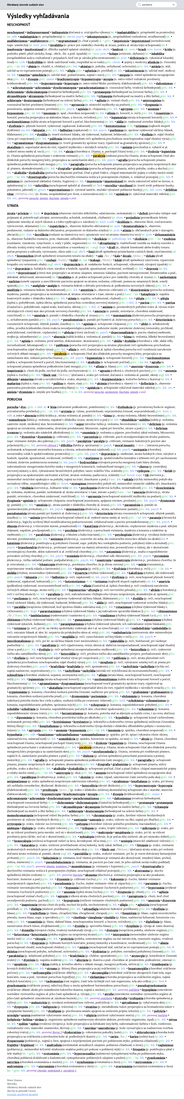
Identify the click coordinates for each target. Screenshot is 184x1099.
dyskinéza (99, 951)
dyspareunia (15, 1040)
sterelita (111, 185)
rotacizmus (123, 607)
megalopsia (122, 832)
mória (142, 564)
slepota (44, 198)
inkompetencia (97, 36)
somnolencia (17, 419)
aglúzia (101, 100)
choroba (41, 1070)
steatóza (91, 1006)
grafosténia (80, 168)
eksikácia (141, 239)
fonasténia (129, 913)
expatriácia (57, 226)
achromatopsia (23, 87)
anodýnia (13, 290)
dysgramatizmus (47, 143)
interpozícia (121, 934)
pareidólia (81, 853)
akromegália (100, 972)
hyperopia (71, 83)
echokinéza (136, 700)
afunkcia (153, 62)
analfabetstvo (39, 41)
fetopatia (139, 1049)
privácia (23, 213)
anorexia (137, 366)
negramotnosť (68, 41)
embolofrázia (141, 628)
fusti (91, 251)
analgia (52, 285)
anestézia (87, 290)
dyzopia (33, 79)
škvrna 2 (57, 1032)
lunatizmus (46, 734)
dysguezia (124, 892)
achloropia (14, 100)
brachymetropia (68, 79)
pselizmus (117, 130)
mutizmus (92, 458)
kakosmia (117, 879)
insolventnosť (34, 49)
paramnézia (132, 505)
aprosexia (77, 104)
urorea (25, 1015)
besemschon (25, 256)
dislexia (88, 755)
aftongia (93, 590)
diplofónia (152, 921)
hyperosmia (156, 887)
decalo (127, 256)
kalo (117, 256)
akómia (102, 383)
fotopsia (142, 845)
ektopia (40, 938)
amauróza (27, 379)
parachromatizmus (92, 87)
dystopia (112, 930)
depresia (152, 268)
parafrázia (49, 645)
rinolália (109, 917)
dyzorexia (152, 366)
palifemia (56, 138)
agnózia (83, 109)
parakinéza (16, 955)
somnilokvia (67, 738)
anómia (127, 147)
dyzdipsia (54, 1011)
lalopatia (39, 130)
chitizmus (14, 619)
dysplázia (132, 926)
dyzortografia (37, 177)
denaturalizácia (133, 226)
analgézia (39, 285)
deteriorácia (164, 319)
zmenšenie (106, 998)
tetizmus (142, 126)
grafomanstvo (160, 692)
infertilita (42, 185)
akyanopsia (36, 96)
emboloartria (122, 632)
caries (114, 1036)
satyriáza (13, 1062)
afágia (71, 70)
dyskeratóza (72, 1032)
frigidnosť (27, 1045)
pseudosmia (63, 883)
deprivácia (51, 213)
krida (168, 49)
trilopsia (88, 828)
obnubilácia (129, 419)
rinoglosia (95, 917)
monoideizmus (81, 866)
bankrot (117, 49)
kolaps (113, 53)
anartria (164, 581)
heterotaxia (39, 934)
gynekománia (156, 1057)
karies (134, 1036)
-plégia (164, 298)
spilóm (23, 1023)
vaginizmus (165, 1045)
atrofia (109, 994)
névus (173, 1019)
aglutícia (91, 70)
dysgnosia (152, 104)
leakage (95, 260)
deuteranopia (33, 100)
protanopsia (102, 92)
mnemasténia (122, 315)
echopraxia (98, 704)
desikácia (100, 239)
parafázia (54, 594)
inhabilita (157, 53)
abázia (32, 66)
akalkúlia (20, 172)
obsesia (12, 526)
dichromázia (15, 92)
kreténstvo (81, 721)
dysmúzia (25, 392)
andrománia (15, 1066)
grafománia (140, 692)
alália (120, 121)
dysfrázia (120, 568)
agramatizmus (23, 143)
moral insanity (125, 445)
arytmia (66, 411)
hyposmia (72, 887)
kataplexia (148, 294)
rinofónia (79, 917)
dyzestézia (45, 436)
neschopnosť (15, 32)
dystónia (29, 960)
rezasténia (163, 113)
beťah (168, 470)
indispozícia (60, 32)
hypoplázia (149, 989)
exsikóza (169, 239)
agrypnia (127, 109)
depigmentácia (112, 379)
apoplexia (20, 964)
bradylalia (73, 666)
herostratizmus (72, 713)
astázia (156, 66)
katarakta (28, 845)
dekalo (150, 256)
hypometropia (91, 79)
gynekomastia (16, 985)
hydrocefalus (89, 462)
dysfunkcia (125, 407)
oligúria (91, 1015)
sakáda (128, 479)
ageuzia (105, 370)
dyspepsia (21, 1006)
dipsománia (24, 717)
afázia (72, 349)
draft (112, 247)
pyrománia (161, 556)
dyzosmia (63, 879)
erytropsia (14, 824)
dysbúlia (130, 341)
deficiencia (137, 58)
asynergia (138, 955)
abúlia (118, 341)
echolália (13, 709)
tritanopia (105, 96)
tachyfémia (72, 670)
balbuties (66, 130)
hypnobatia (14, 734)
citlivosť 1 (52, 445)
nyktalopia (87, 836)
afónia (111, 113)
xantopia (95, 819)
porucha (33, 198)
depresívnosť (27, 273)
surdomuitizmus (18, 121)
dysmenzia (167, 500)
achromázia (43, 87)
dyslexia (153, 151)
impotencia (121, 41)
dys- (24, 407)
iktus (45, 964)
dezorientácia (140, 290)
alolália (11, 573)
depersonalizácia (122, 332)
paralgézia (84, 441)
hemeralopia (22, 841)
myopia (108, 79)
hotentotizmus (116, 126)
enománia (88, 432)
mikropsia (149, 828)
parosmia (151, 883)
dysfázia (147, 134)
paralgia (99, 441)
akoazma (91, 875)
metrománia (143, 1062)
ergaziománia (18, 692)
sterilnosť (126, 185)
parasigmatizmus (72, 624)
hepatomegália (138, 968)
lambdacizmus (40, 615)
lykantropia (47, 564)
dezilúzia (123, 221)
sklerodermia (146, 1032)
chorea (143, 466)
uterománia (46, 1066)
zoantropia (104, 560)
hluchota (54, 198)
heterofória (90, 785)
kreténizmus (62, 721)
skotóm (85, 777)
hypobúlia (122, 717)
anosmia (171, 370)
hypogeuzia (71, 900)
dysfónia (159, 909)
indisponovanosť (38, 32)
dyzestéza (28, 436)
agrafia (123, 160)
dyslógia (44, 649)
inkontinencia (134, 70)
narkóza (14, 281)
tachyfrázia (130, 666)
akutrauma (142, 870)
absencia (59, 336)
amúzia (12, 392)
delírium (155, 424)
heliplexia (13, 1019)
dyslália (42, 134)
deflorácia (147, 383)
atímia (127, 230)
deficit (143, 213)
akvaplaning (108, 243)
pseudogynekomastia (152, 985)
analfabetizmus (17, 41)
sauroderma (106, 1028)
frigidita (12, 1045)
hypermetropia (51, 83)
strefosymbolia (103, 751)
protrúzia (67, 938)
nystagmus (78, 483)
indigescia (50, 1006)
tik (147, 475)
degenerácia (72, 264)
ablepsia (12, 379)
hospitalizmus (49, 726)
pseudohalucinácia (58, 862)
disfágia (36, 909)
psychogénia (123, 534)
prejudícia (133, 217)
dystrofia (121, 998)
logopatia (81, 568)
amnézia (39, 315)
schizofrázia (15, 675)
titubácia (27, 488)
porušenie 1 (69, 1070)
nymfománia (85, 1062)
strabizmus (121, 781)
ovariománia (124, 1066)
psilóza (58, 383)
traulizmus (107, 615)
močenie (162, 1015)
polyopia (82, 824)
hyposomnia (15, 113)
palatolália (117, 641)
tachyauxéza (54, 981)
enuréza (24, 75)
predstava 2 (62, 866)
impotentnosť (141, 41)
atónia (72, 298)
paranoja (155, 517)
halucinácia (50, 858)
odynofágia (91, 909)
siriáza (39, 1019)
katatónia (13, 543)
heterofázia (138, 649)
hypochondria (27, 547)
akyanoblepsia (16, 96)
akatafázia (14, 147)
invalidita (56, 45)
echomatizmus (156, 700)
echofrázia (28, 709)
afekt (144, 324)
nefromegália (42, 972)
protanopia (146, 802)
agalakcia (122, 194)
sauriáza (90, 1028)
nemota (64, 198)
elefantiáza (97, 977)
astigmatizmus (17, 781)
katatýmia (91, 526)
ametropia (63, 772)
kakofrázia (136, 573)
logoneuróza (77, 590)
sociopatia (140, 449)
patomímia (113, 551)
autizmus (57, 539)
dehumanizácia (165, 234)
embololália (160, 628)
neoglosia (106, 662)
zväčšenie (134, 989)
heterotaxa (21, 934)
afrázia (155, 590)
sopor (80, 424)
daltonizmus (164, 83)
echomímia (146, 709)
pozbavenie (111, 392)
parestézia (91, 436)
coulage (51, 260)
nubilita (144, 419)
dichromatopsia (36, 92)
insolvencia (14, 49)
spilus (34, 1023)
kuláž (74, 260)
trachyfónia (38, 913)
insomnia (49, 113)
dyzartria (81, 573)
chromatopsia (103, 815)
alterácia (82, 960)
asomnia (153, 109)
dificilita (66, 445)
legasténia (168, 151)
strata (11, 213)
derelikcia (41, 234)
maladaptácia (29, 36)
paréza (144, 302)
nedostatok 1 (55, 1070)
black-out (49, 375)
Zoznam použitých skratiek (22, 1094)
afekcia (69, 332)
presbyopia (50, 790)
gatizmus (13, 181)
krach (142, 49)
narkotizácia (168, 277)
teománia (73, 556)
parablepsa (29, 777)
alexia (69, 151)
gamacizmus (83, 619)
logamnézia (119, 117)
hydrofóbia (35, 62)
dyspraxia (38, 943)
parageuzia (136, 896)
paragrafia (77, 164)
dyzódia (80, 926)
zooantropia (122, 560)
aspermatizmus (59, 189)
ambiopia (13, 828)
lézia (53, 407)
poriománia (99, 696)
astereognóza (152, 100)
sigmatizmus (152, 619)
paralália (20, 607)
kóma (128, 336)
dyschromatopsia (65, 87)
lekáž (118, 260)
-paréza (170, 302)
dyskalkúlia (36, 172)
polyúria (159, 1011)
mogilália (68, 636)
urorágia (13, 1015)
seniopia (126, 841)
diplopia (27, 828)
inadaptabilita (126, 32)
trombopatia (160, 964)
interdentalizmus (19, 641)
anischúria (39, 75)
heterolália (68, 653)
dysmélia (28, 930)
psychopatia (89, 488)
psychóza (71, 530)
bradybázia (77, 955)
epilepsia (143, 470)
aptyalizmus (130, 1002)
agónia (26, 341)
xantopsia (80, 819)
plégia (140, 298)
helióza (27, 1019)
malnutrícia (39, 1002)
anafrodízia (54, 1045)
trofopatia (136, 998)
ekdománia (129, 696)
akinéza (85, 66)
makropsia (105, 832)
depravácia (22, 268)
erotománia (51, 1053)
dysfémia (15, 126)
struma (52, 968)
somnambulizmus (93, 734)
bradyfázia (58, 666)
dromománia (80, 696)
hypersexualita (84, 1053)
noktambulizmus (67, 734)
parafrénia (43, 534)
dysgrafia (64, 168)
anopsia (124, 75)
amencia (100, 311)
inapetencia (15, 370)
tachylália (89, 670)
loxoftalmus (139, 781)
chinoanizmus (167, 611)
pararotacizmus (50, 611)
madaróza (13, 383)
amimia (107, 307)
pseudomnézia (73, 319)
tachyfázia (147, 666)
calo (100, 256)
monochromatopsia (20, 815)
